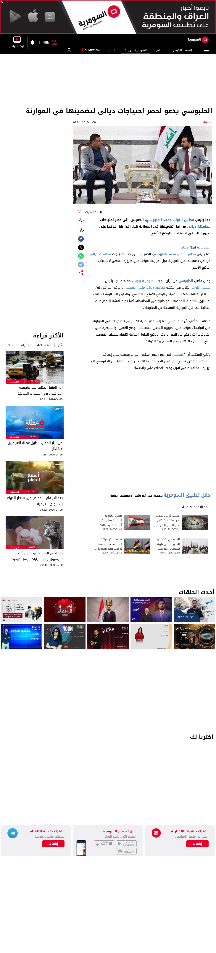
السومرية (203, 247)
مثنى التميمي (134, 287)
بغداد (185, 247)
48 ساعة (44, 345)
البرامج (159, 50)
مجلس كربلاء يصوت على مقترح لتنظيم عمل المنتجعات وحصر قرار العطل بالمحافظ (167, 523)
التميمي (178, 354)
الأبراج (111, 50)
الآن (61, 345)
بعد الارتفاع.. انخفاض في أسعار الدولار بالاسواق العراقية (35, 501)
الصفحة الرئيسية (182, 50)
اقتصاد (14, 492)
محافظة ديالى (198, 226)
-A (82, 229)
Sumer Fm (92, 50)
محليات (14, 382)
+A (82, 220)
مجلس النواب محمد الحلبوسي (170, 220)
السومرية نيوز (135, 50)
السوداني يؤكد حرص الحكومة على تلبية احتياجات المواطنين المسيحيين (167, 546)
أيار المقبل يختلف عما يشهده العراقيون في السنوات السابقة (40, 390)
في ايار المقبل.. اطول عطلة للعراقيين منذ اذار (35, 446)
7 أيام (25, 345)
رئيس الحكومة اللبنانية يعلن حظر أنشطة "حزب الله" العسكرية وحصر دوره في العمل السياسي (109, 525)
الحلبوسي (186, 281)
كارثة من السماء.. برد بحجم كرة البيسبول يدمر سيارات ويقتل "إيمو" (37, 556)
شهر (9, 345)
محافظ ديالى (155, 287)
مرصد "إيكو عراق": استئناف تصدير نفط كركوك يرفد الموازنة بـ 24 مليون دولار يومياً (108, 546)
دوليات (14, 547)
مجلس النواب (201, 287)
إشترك (53, 844)
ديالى (130, 321)
